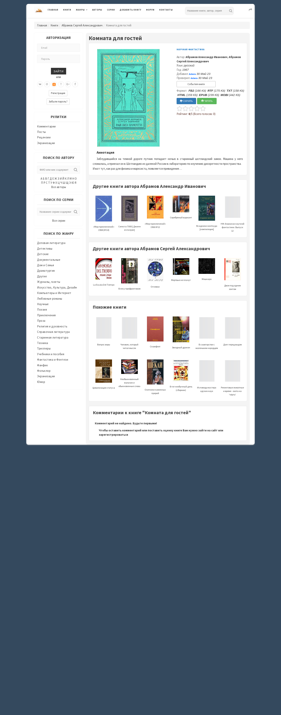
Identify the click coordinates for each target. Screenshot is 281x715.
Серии (111, 9)
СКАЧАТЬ (186, 101)
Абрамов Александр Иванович (206, 57)
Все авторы (58, 187)
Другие (42, 276)
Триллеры (44, 348)
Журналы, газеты (48, 282)
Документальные (48, 260)
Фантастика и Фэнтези (52, 359)
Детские (43, 254)
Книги (67, 9)
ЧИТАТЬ (207, 101)
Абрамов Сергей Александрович (82, 25)
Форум (150, 9)
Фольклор (44, 371)
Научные (43, 304)
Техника (42, 343)
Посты (41, 132)
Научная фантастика (191, 49)
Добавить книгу (130, 9)
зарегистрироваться (113, 434)
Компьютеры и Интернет (54, 293)
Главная (53, 9)
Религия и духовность (52, 326)
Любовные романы (49, 298)
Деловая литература (51, 243)
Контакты (166, 9)
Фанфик (42, 365)
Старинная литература (52, 337)
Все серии (58, 220)
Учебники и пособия (50, 354)
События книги (196, 84)
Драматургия (46, 270)
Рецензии (44, 137)
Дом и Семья (45, 265)
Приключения (46, 315)
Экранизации (46, 143)
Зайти (58, 71)
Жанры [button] (80, 9)
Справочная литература (53, 332)
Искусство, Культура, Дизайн (57, 287)
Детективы (44, 248)
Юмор (41, 382)
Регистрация (58, 93)
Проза (41, 321)
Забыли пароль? (58, 101)
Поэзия (42, 309)
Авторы (97, 9)
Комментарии (46, 126)
